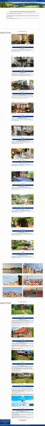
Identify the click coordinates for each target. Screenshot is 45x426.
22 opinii (25, 233)
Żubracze (32, 350)
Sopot (32, 34)
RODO (6, 422)
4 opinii (27, 210)
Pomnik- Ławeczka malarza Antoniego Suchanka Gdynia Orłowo (22, 420)
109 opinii (26, 412)
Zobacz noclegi (23, 48)
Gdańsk (32, 80)
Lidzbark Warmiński (30, 327)
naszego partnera (19, 52)
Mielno (32, 396)
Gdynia (32, 194)
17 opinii (25, 187)
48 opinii (25, 366)
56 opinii (25, 256)
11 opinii (26, 343)
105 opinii (25, 320)
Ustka (32, 373)
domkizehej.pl (43, 0)
